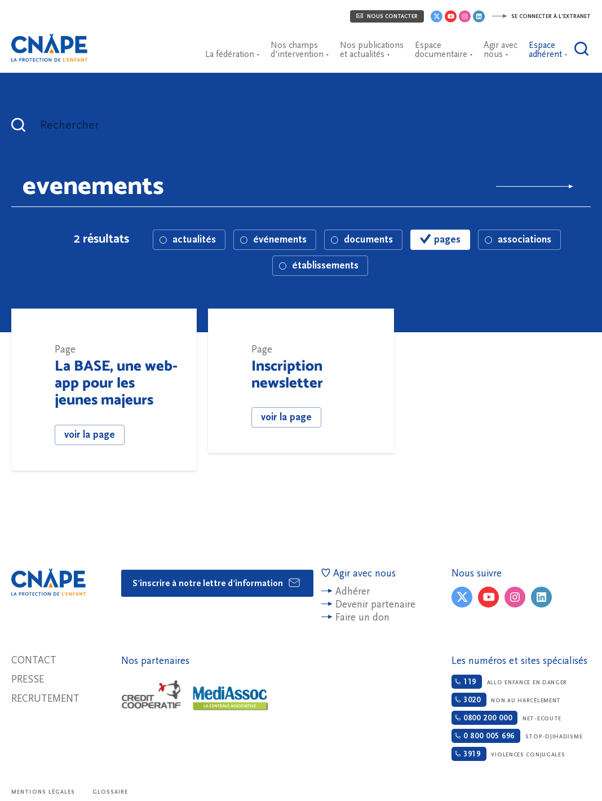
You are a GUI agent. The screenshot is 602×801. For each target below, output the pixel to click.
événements (273, 239)
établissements (318, 265)
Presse (27, 679)
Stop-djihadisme (517, 736)
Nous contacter (387, 16)
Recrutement (45, 699)
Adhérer (352, 591)
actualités (188, 239)
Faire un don (362, 617)
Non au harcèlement (506, 700)
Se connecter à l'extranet (541, 16)
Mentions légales (43, 792)
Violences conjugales (508, 754)
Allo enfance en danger (509, 682)
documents (362, 239)
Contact (33, 660)
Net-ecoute (506, 718)
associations (518, 239)
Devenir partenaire (375, 604)
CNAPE (53, 42)
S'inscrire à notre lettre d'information (216, 582)
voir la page (89, 435)
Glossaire (110, 792)
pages (440, 239)
